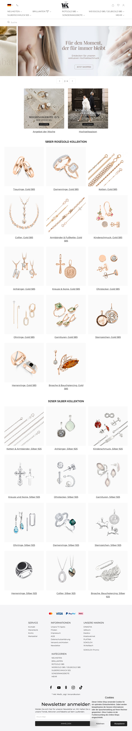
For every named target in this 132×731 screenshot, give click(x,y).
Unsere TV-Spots (58, 627)
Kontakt (31, 627)
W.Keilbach (88, 645)
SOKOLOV (88, 642)
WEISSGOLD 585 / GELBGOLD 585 (107, 11)
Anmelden (66, 723)
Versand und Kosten (59, 642)
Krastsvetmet (89, 636)
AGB (53, 636)
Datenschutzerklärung (60, 639)
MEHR (120, 15)
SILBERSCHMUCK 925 (19, 15)
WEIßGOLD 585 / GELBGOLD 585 (66, 667)
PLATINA (87, 639)
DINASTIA (88, 627)
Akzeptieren (119, 724)
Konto (31, 633)
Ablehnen (100, 724)
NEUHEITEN (14, 11)
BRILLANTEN (42, 11)
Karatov (87, 633)
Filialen (54, 630)
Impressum (56, 633)
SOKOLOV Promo (91, 650)
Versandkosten (73, 694)
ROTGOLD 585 (70, 11)
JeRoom (87, 630)
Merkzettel (32, 636)
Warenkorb (33, 630)
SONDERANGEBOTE (73, 15)
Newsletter (55, 645)
